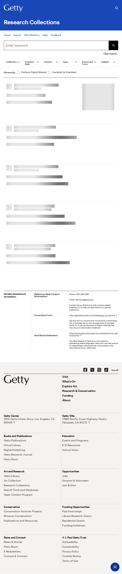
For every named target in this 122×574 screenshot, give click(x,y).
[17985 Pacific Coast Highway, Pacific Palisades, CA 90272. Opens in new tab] (90, 420)
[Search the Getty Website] (116, 8)
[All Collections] (32, 38)
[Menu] (115, 567)
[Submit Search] (113, 45)
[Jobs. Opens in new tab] (65, 475)
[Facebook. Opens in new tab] (85, 370)
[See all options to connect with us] (114, 370)
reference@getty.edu (84, 299)
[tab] (13, 63)
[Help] (45, 38)
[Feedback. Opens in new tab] (56, 38)
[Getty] (13, 8)
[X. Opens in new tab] (92, 370)
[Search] (17, 38)
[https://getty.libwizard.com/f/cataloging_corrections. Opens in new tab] (93, 315)
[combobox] (56, 45)
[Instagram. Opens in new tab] (99, 370)
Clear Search (110, 53)
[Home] (7, 38)
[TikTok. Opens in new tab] (106, 370)
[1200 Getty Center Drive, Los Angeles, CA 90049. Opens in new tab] (32, 420)
